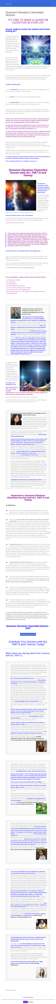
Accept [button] (25, 1002)
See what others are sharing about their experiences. (23, 251)
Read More (30, 1002)
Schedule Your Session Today (28, 634)
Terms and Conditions (11, 990)
